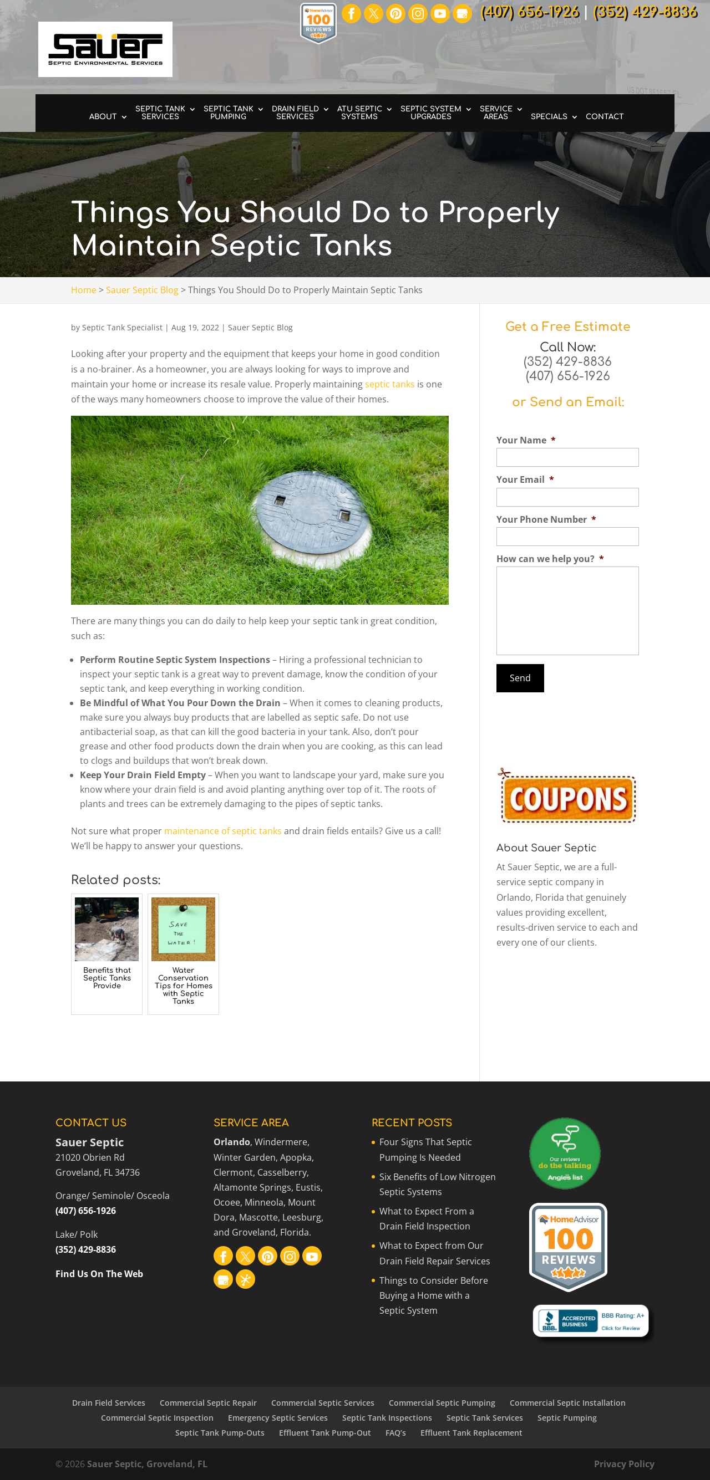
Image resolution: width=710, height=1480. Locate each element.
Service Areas (496, 113)
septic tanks (390, 384)
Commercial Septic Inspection (157, 1417)
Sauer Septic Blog (260, 327)
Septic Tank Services (160, 113)
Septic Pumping (567, 1417)
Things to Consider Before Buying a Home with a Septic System (433, 1295)
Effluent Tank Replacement (471, 1432)
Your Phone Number (546, 519)
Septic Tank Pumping (228, 113)
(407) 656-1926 (568, 376)
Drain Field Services (295, 113)
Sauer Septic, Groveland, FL (147, 1464)
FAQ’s (396, 1432)
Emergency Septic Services (278, 1417)
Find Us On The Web (99, 1274)
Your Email (525, 480)
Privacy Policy (624, 1464)
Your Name (526, 440)
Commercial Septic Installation (568, 1402)
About (103, 117)
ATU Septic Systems (359, 113)
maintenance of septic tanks (223, 831)
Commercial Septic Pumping (442, 1402)
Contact (605, 117)
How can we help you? (550, 559)
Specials (549, 117)
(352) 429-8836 (568, 362)
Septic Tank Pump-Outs (220, 1432)
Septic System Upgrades (431, 113)
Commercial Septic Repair (208, 1402)
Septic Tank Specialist (122, 327)
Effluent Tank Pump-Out (325, 1432)
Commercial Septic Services (322, 1402)
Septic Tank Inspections (387, 1417)
